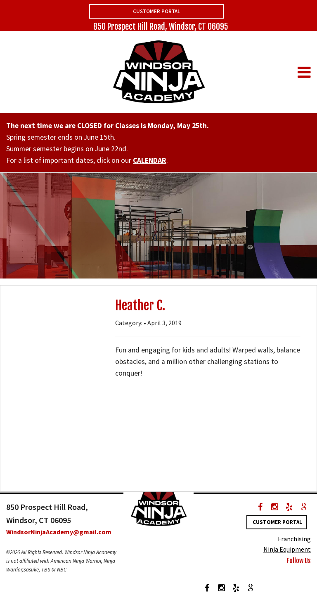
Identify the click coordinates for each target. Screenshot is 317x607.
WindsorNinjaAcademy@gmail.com (58, 532)
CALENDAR (149, 160)
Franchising (294, 539)
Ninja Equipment (287, 549)
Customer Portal (156, 11)
